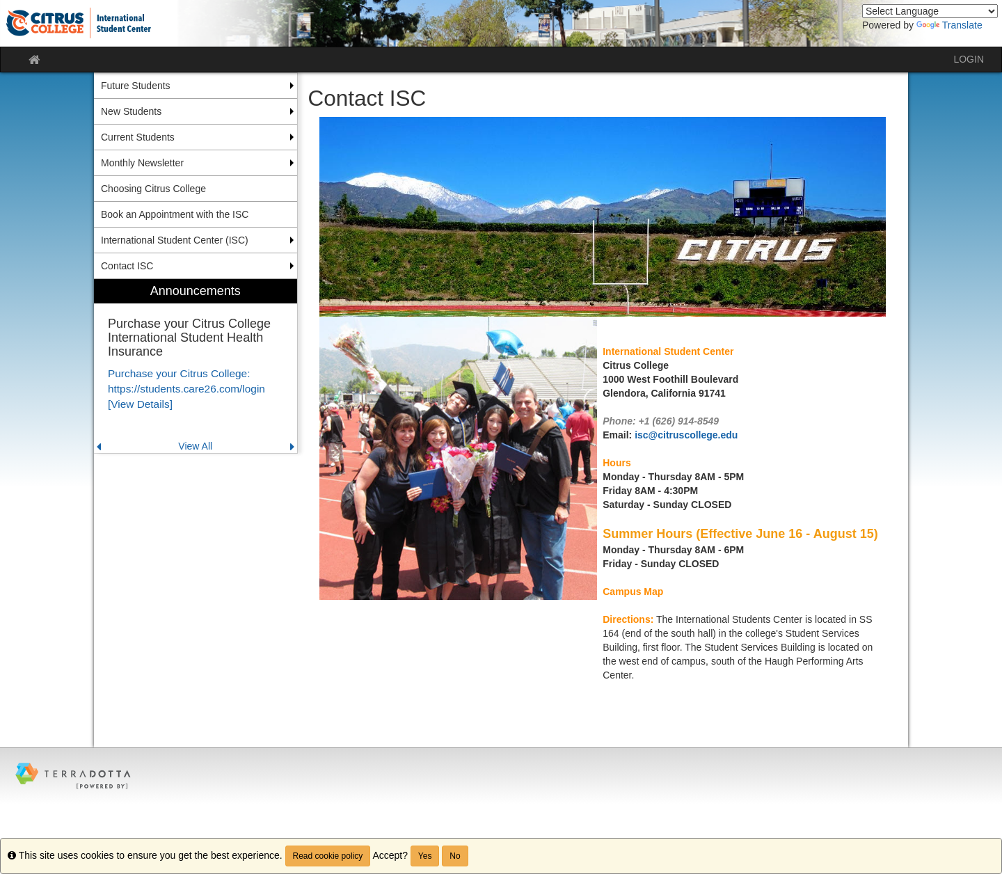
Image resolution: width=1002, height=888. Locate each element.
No (455, 856)
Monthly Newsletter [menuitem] (142, 162)
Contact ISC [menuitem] (127, 265)
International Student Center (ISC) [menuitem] (174, 240)
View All (195, 446)
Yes (425, 856)
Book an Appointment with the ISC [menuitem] (174, 214)
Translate (949, 25)
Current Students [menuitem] (138, 137)
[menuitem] (195, 366)
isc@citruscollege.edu (686, 435)
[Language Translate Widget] (930, 11)
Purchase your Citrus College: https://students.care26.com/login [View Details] (186, 388)
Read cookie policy (328, 856)
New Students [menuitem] (131, 111)
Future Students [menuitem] (135, 85)
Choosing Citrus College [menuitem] (153, 188)
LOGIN (968, 59)
